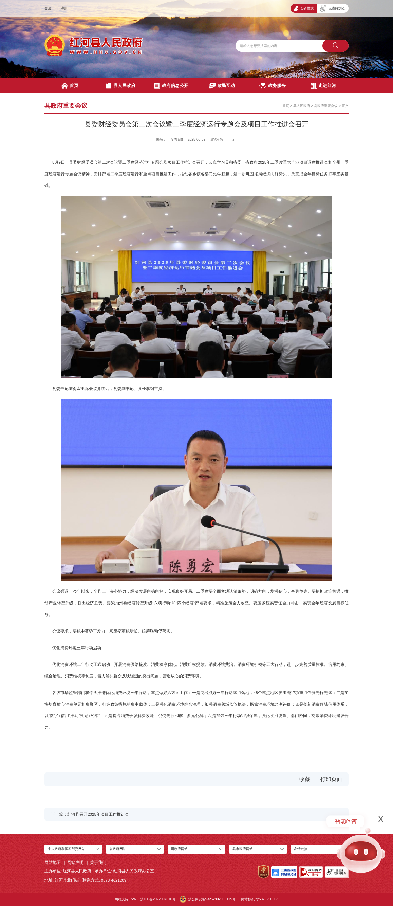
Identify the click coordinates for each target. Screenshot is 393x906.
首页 (69, 86)
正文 (345, 106)
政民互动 (222, 86)
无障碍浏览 (332, 8)
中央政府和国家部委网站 (66, 849)
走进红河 (323, 86)
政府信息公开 (171, 86)
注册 (64, 8)
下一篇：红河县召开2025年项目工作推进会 (90, 814)
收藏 (304, 779)
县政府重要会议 (326, 106)
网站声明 (75, 862)
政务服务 (272, 86)
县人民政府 (120, 86)
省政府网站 (117, 849)
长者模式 (304, 8)
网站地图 (52, 862)
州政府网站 (179, 849)
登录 (47, 8)
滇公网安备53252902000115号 (208, 899)
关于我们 (98, 862)
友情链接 (300, 849)
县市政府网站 (242, 849)
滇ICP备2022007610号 (157, 899)
